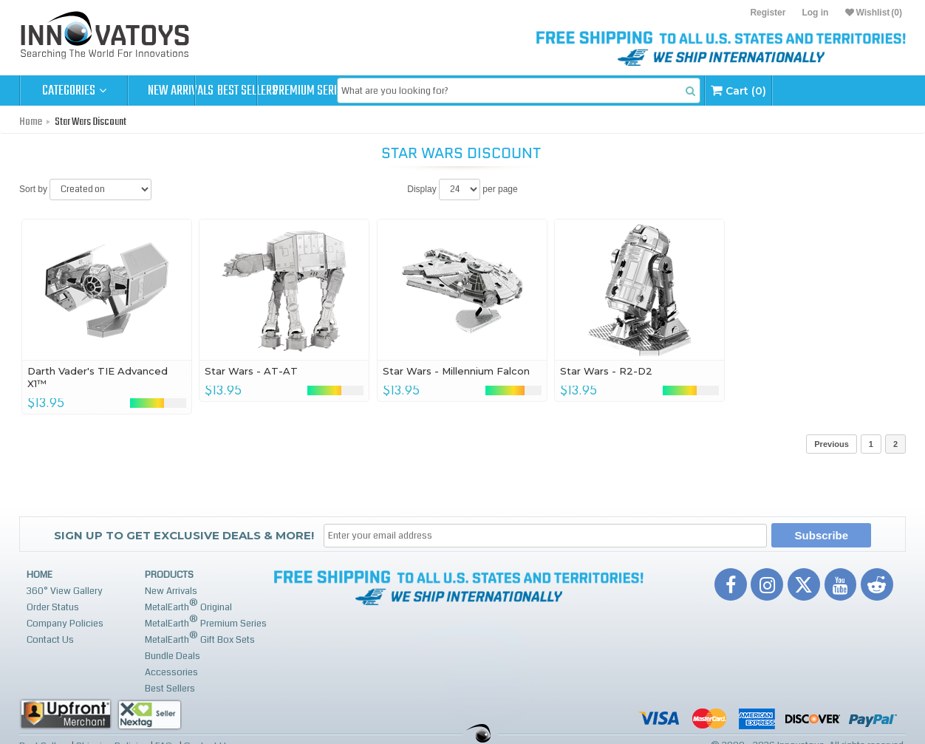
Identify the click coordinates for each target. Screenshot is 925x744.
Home (30, 122)
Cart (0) (856, 90)
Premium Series (397, 91)
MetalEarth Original (188, 605)
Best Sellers (290, 91)
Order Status (53, 607)
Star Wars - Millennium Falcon (456, 371)
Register (767, 12)
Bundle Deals (172, 656)
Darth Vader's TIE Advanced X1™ (97, 377)
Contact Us (50, 639)
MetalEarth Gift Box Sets (200, 638)
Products (169, 574)
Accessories (171, 672)
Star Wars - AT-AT (251, 371)
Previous (831, 444)
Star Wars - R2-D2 (606, 371)
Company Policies (65, 623)
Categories (74, 91)
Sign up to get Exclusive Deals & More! (184, 535)
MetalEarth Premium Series (206, 621)
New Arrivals (182, 91)
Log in (815, 12)
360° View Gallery (65, 591)
